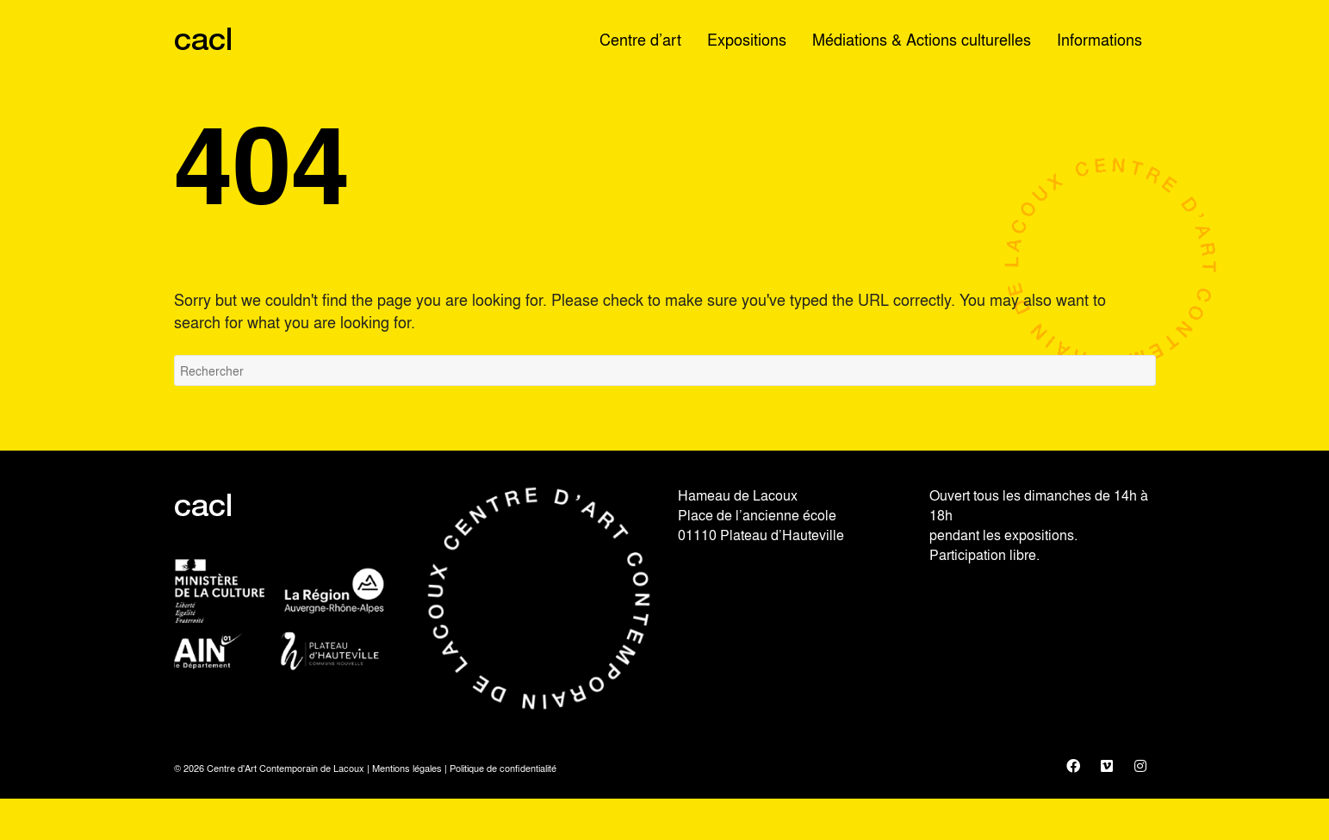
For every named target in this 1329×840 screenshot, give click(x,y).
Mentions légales (407, 768)
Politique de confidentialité (503, 768)
